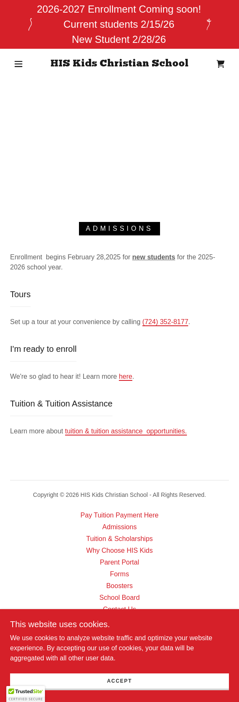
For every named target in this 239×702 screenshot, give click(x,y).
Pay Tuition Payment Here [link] (120, 515)
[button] (21, 63)
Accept (119, 681)
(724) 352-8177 (165, 321)
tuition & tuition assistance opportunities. (126, 431)
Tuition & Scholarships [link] (119, 538)
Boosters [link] (119, 585)
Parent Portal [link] (119, 562)
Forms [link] (119, 574)
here (125, 376)
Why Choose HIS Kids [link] (119, 550)
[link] (119, 64)
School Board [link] (119, 597)
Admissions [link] (119, 526)
